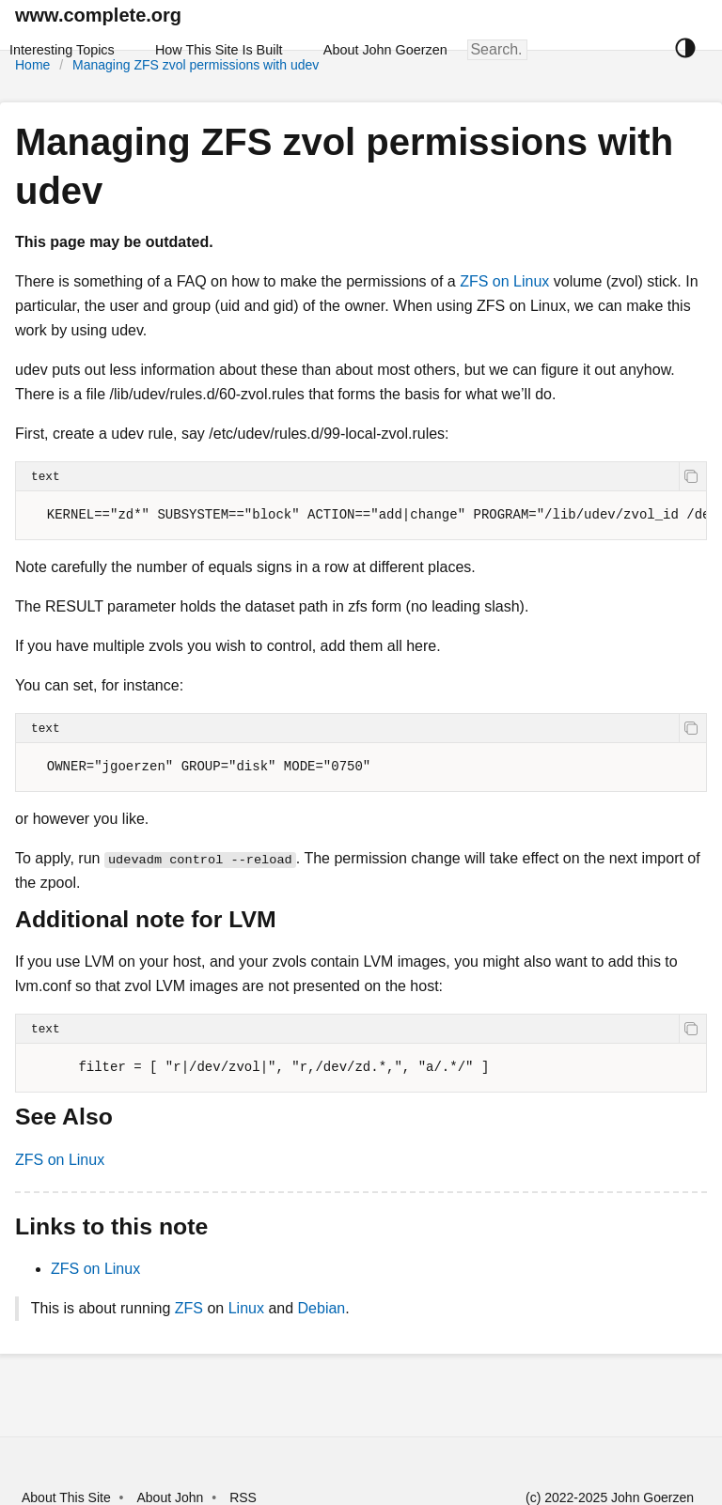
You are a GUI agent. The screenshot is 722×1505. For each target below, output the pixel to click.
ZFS (189, 1308)
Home (32, 64)
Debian (322, 1308)
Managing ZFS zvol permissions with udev (195, 64)
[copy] (692, 476)
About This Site (66, 1497)
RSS (243, 1497)
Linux (246, 1308)
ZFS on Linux (504, 281)
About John (169, 1497)
